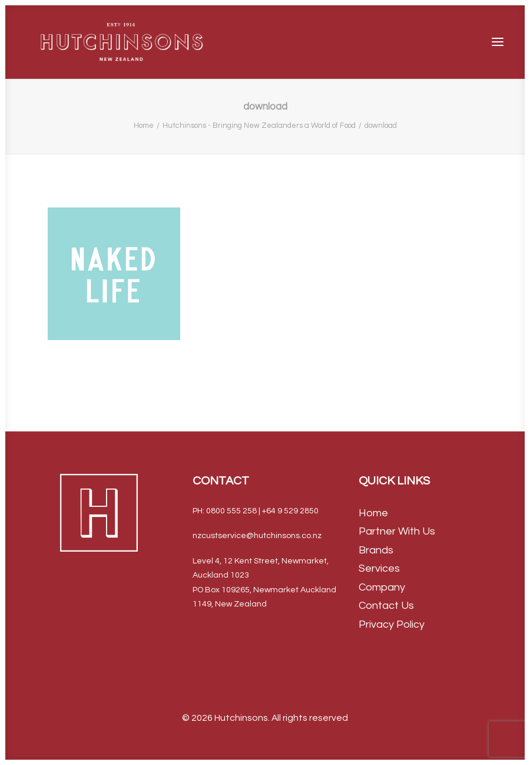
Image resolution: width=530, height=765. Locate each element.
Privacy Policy (392, 624)
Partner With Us (397, 531)
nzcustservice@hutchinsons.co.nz (257, 536)
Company (382, 587)
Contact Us (386, 605)
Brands (376, 550)
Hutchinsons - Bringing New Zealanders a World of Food (259, 125)
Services (379, 568)
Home (144, 125)
